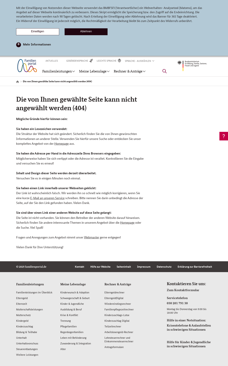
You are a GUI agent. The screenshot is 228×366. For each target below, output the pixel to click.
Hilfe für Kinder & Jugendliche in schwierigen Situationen (189, 344)
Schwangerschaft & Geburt (75, 298)
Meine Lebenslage (73, 284)
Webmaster (91, 237)
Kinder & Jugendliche (72, 303)
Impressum (144, 266)
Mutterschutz (23, 315)
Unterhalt (21, 337)
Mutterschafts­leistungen (29, 309)
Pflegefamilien (68, 326)
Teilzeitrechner (112, 326)
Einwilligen (37, 31)
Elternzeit (21, 303)
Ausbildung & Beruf (71, 309)
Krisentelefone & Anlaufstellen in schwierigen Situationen (189, 327)
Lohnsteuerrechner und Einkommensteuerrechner (118, 339)
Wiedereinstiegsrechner (117, 303)
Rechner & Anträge (117, 284)
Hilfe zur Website (100, 266)
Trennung (65, 320)
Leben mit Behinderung (73, 337)
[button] (148, 60)
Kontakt (79, 266)
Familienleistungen (30, 284)
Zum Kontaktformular (183, 290)
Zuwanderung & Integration (75, 343)
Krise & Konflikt (69, 315)
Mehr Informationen (37, 44)
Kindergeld (22, 320)
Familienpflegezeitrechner (119, 309)
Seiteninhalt (124, 266)
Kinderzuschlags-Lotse (116, 315)
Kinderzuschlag (24, 326)
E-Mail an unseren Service (47, 198)
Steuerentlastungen (27, 349)
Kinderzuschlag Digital (116, 320)
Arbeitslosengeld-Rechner (118, 332)
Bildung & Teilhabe (26, 332)
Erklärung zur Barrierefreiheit (195, 266)
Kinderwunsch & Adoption (74, 292)
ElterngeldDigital (113, 298)
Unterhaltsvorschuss (27, 343)
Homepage (61, 143)
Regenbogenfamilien (71, 332)
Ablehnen (86, 31)
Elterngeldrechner (114, 292)
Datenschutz (164, 266)
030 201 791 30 (177, 303)
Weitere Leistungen (27, 354)
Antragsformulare (114, 347)
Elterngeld (22, 298)
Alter (63, 349)
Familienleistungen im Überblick (34, 292)
